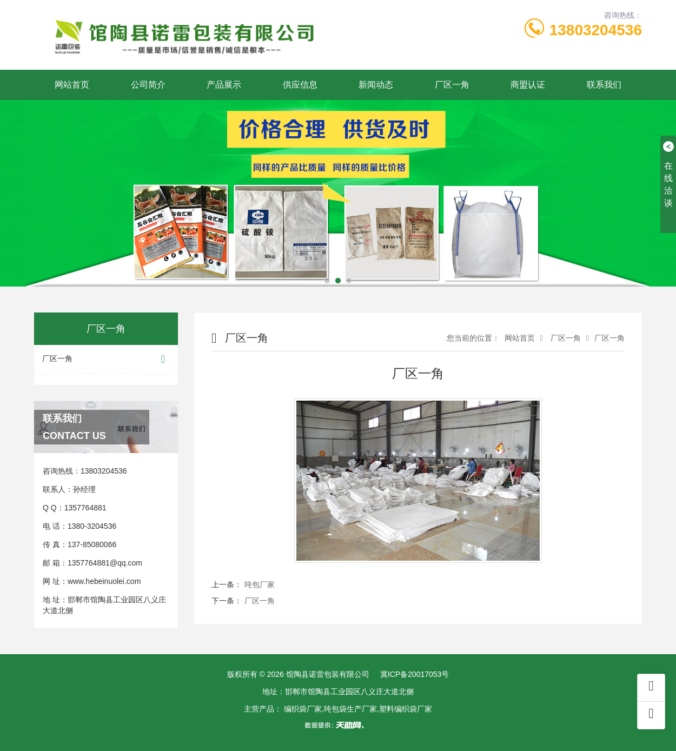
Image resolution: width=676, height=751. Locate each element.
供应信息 (300, 84)
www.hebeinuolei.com (104, 581)
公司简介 (148, 84)
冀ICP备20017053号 (414, 674)
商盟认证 (528, 84)
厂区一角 (452, 84)
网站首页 (72, 84)
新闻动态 (376, 84)
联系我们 (604, 84)
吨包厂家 (259, 584)
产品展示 (224, 84)
